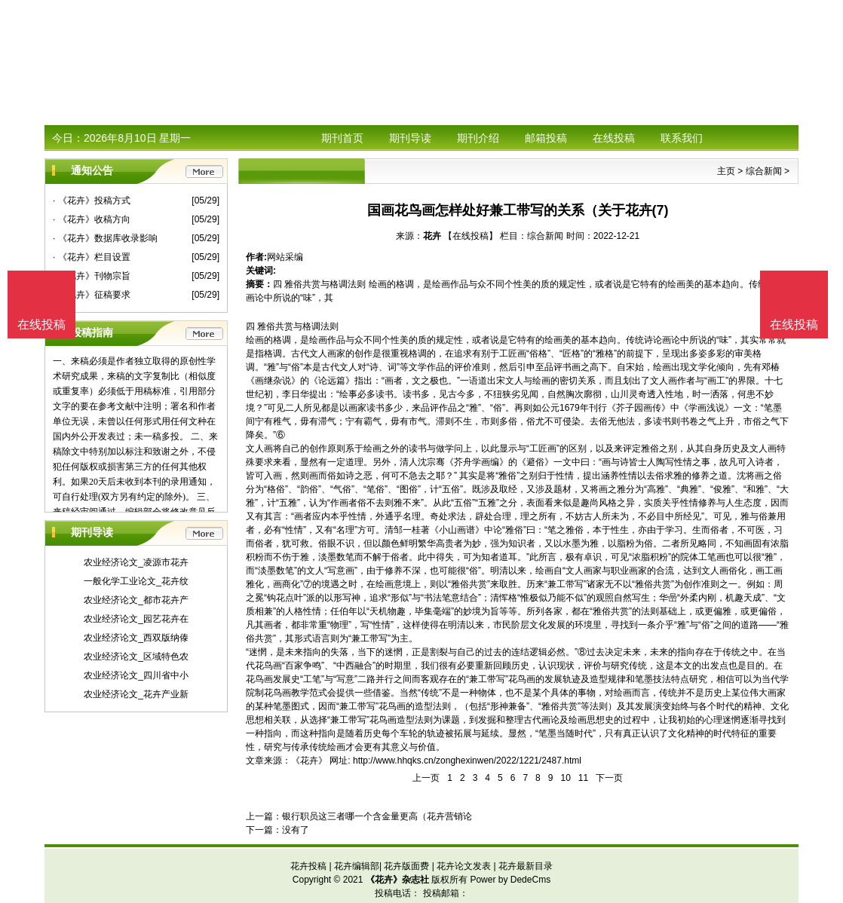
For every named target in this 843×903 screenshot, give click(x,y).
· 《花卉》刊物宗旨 (91, 276)
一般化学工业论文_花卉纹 (136, 581)
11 (583, 778)
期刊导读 (410, 138)
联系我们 (682, 138)
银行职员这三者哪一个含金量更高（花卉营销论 (377, 816)
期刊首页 (342, 138)
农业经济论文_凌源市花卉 (136, 562)
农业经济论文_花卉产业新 (136, 694)
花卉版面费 (406, 866)
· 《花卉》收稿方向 (91, 219)
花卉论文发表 (464, 866)
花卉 (432, 236)
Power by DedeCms (510, 879)
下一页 (609, 778)
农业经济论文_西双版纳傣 (136, 637)
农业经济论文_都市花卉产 (136, 600)
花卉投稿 (308, 866)
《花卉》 (309, 760)
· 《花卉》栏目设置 (91, 257)
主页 (726, 171)
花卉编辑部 (356, 866)
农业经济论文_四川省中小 (136, 675)
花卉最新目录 (525, 866)
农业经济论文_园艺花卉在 (136, 619)
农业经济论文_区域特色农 (136, 656)
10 (565, 778)
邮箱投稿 (546, 138)
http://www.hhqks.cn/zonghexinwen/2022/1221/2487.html (467, 760)
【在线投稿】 (470, 236)
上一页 (426, 778)
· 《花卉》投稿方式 (91, 200)
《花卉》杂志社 (397, 879)
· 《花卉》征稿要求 (91, 294)
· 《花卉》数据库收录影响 (105, 238)
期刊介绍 (478, 138)
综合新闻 (764, 171)
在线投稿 (614, 138)
